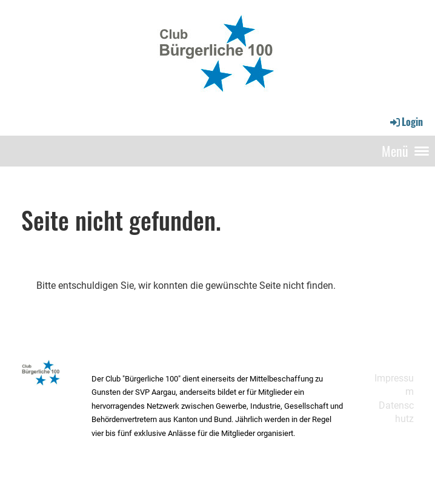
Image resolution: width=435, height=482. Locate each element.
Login (405, 121)
